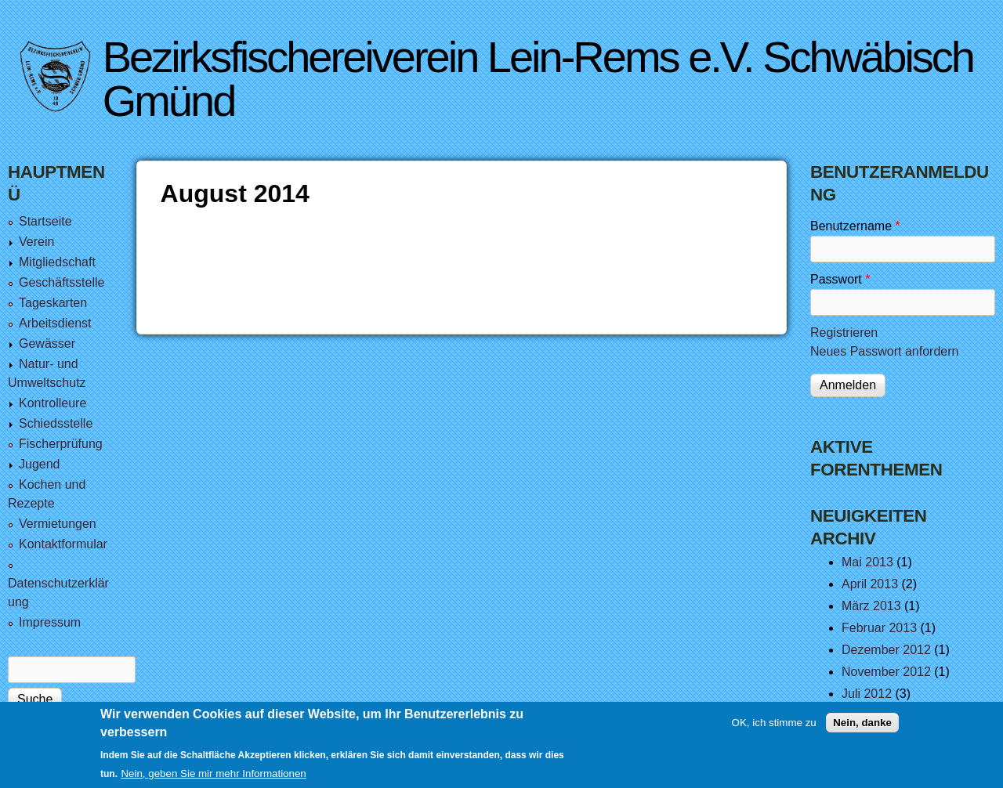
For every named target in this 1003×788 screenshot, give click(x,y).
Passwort (840, 279)
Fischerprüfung (61, 443)
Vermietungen (57, 523)
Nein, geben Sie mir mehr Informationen (213, 773)
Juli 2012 (867, 693)
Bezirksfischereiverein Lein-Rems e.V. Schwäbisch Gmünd (538, 78)
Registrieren (844, 332)
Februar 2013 (879, 627)
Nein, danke (862, 722)
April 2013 (870, 584)
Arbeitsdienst (55, 323)
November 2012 (886, 671)
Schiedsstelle (55, 423)
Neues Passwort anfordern (884, 351)
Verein (36, 241)
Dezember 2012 (886, 649)
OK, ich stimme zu (774, 722)
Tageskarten (53, 302)
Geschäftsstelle (61, 282)
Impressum (50, 622)
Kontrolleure (52, 403)
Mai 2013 (867, 562)
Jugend (39, 464)
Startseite (45, 221)
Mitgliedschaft (57, 262)
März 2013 (871, 606)
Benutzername (855, 226)
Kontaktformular (63, 544)
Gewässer (47, 343)
